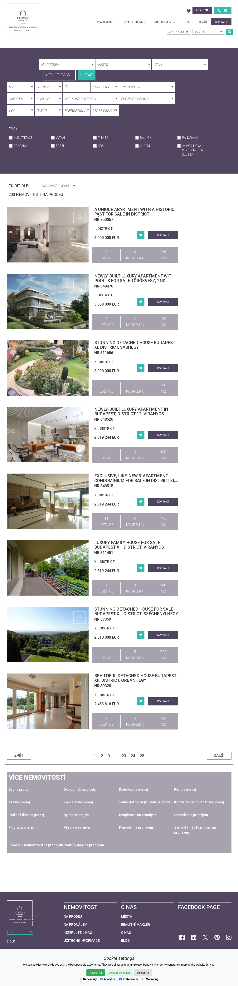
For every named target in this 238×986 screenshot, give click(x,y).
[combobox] (23, 74)
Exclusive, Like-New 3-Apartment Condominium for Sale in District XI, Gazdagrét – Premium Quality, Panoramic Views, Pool (134, 482)
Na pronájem (75, 924)
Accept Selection (119, 972)
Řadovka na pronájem (191, 815)
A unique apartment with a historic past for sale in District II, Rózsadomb (134, 214)
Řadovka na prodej (133, 789)
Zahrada (20, 146)
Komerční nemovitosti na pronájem (36, 845)
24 (133, 756)
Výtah (60, 138)
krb (101, 146)
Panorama (190, 138)
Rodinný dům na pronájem (84, 845)
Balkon (146, 138)
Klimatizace (23, 138)
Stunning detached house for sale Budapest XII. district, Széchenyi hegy (136, 611)
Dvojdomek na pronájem (138, 815)
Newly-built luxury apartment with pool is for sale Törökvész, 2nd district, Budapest (134, 281)
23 (124, 756)
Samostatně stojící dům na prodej (145, 802)
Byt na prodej (19, 789)
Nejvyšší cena (58, 186)
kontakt (221, 22)
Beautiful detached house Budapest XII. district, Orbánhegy (135, 678)
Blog (187, 22)
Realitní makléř (135, 924)
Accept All (96, 972)
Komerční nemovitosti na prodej (199, 802)
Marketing (150, 979)
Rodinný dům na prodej (26, 815)
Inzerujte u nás (78, 933)
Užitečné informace (82, 940)
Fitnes (103, 138)
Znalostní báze (135, 22)
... (116, 756)
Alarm (145, 146)
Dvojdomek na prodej (80, 789)
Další (219, 755)
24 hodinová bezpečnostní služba (193, 150)
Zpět (19, 755)
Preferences (128, 979)
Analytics (107, 979)
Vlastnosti (106, 22)
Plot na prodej (185, 789)
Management (164, 22)
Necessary (88, 979)
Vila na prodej (19, 802)
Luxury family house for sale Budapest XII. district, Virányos (129, 545)
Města (126, 916)
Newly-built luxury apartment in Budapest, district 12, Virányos (131, 411)
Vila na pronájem (77, 827)
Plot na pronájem (22, 827)
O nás (203, 22)
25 (142, 756)
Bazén (60, 146)
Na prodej (73, 916)
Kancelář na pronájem (136, 827)
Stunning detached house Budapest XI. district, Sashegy (134, 345)
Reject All (143, 972)
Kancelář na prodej (78, 802)
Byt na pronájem (76, 815)
